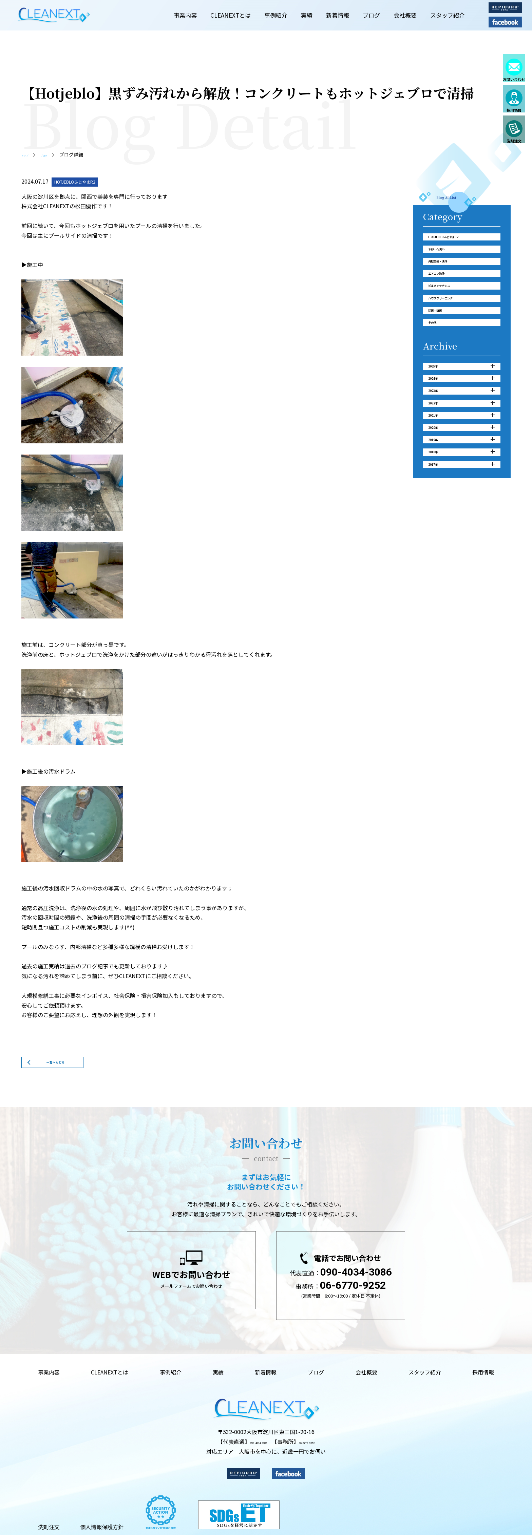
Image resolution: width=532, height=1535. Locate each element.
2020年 (461, 510)
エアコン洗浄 (446, 298)
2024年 (461, 438)
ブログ (55, 154)
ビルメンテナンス (452, 316)
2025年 (461, 420)
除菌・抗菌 (443, 353)
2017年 (461, 565)
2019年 (461, 529)
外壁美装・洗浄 (449, 280)
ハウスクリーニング (455, 335)
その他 (437, 370)
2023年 (461, 456)
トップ (28, 154)
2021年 (461, 492)
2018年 (461, 547)
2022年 (461, 474)
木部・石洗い (446, 262)
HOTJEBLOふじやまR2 (459, 244)
